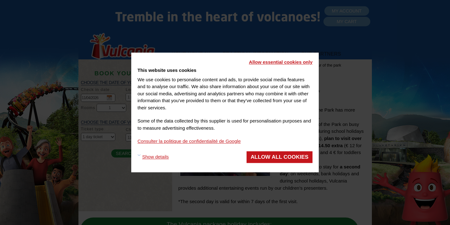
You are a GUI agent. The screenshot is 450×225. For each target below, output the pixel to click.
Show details (155, 157)
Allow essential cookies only (280, 62)
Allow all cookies (279, 157)
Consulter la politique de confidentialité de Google (189, 141)
